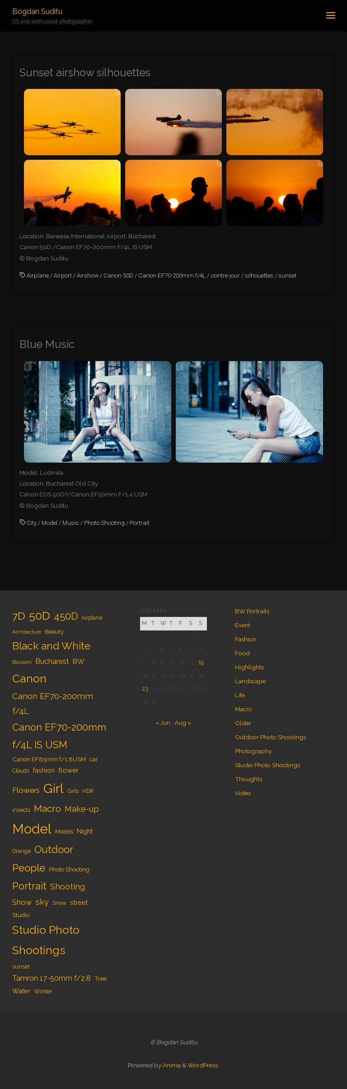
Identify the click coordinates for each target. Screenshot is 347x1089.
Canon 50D (118, 275)
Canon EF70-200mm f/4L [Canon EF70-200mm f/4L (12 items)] (52, 703)
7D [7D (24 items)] (18, 616)
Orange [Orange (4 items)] (21, 851)
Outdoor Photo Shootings (270, 737)
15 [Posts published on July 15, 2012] (201, 662)
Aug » (182, 722)
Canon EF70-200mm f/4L (172, 275)
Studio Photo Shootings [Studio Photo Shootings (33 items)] (46, 940)
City (32, 522)
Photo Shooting (104, 522)
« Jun (162, 722)
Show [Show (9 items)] (22, 902)
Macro (243, 709)
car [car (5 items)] (93, 759)
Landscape (250, 681)
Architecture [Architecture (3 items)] (26, 632)
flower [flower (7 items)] (68, 770)
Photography (253, 751)
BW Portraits (252, 611)
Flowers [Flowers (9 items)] (26, 790)
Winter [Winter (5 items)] (43, 991)
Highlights (249, 667)
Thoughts (248, 779)
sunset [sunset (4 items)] (21, 967)
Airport (63, 275)
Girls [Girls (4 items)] (73, 791)
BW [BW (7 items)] (78, 662)
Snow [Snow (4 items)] (59, 903)
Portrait (140, 522)
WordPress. (203, 1065)
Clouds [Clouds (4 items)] (20, 771)
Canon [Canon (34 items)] (29, 678)
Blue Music (47, 344)
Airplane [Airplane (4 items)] (92, 618)
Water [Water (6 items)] (21, 991)
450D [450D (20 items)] (66, 616)
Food (242, 653)
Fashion (245, 639)
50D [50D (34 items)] (39, 615)
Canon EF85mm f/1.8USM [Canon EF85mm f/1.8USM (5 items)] (49, 759)
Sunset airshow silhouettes (84, 72)
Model (49, 522)
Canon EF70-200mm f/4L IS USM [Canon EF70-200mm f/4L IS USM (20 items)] (59, 736)
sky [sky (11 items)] (42, 902)
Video (243, 793)
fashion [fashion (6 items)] (44, 770)
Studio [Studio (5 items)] (20, 914)
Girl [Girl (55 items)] (53, 788)
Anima (171, 1065)
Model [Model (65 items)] (32, 829)
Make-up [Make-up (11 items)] (82, 809)
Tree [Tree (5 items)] (100, 978)
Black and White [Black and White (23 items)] (51, 646)
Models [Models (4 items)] (64, 832)
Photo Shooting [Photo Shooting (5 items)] (69, 869)
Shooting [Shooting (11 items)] (67, 886)
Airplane (38, 275)
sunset (287, 275)
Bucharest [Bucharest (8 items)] (52, 661)
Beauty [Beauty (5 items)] (54, 631)
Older (243, 723)
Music (70, 522)
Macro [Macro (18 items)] (47, 808)
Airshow (87, 275)
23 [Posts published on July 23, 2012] (145, 689)
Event (242, 625)
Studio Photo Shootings (267, 765)
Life (240, 695)
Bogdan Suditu (37, 11)
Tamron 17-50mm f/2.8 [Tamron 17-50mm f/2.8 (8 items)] (51, 978)
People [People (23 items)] (28, 868)
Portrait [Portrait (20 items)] (29, 886)
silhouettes (259, 275)
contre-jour (225, 275)
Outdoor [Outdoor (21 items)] (53, 849)
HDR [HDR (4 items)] (88, 791)
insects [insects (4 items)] (21, 810)
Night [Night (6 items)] (85, 831)
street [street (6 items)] (79, 902)
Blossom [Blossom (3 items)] (22, 662)
